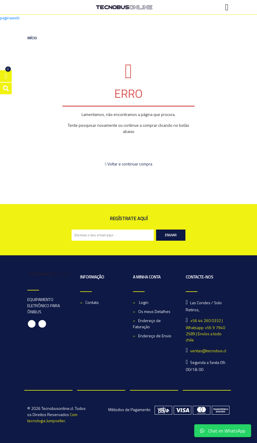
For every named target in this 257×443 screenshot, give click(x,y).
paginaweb (10, 18)
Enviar (171, 235)
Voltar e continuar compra (128, 164)
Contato (92, 302)
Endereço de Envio (154, 336)
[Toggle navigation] (226, 7)
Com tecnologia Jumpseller (52, 417)
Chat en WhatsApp (222, 430)
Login (143, 302)
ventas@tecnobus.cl (208, 351)
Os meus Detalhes (154, 311)
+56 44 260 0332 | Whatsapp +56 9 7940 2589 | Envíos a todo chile (205, 330)
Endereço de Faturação (147, 323)
